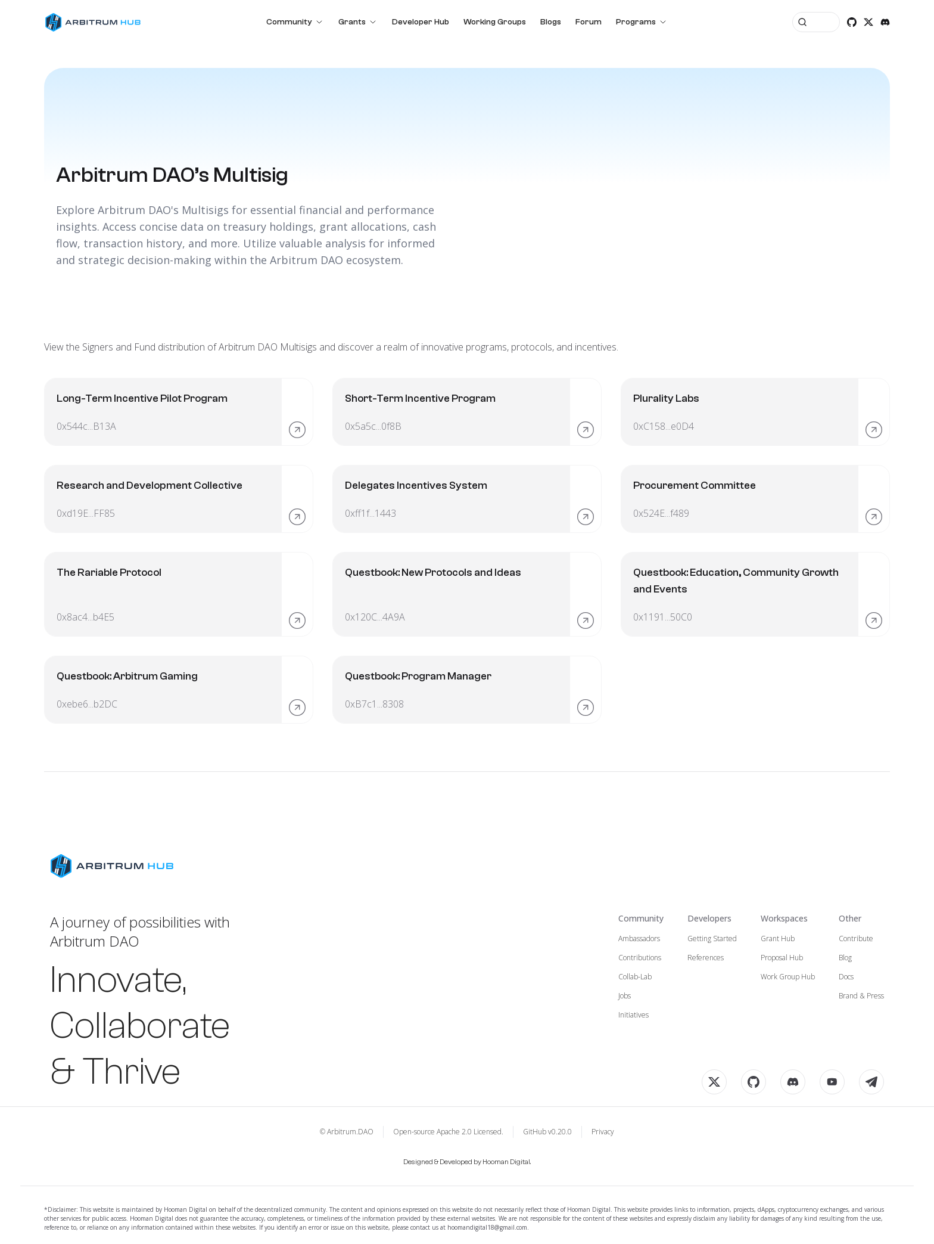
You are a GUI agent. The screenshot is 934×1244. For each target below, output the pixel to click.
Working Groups (494, 22)
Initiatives (633, 1015)
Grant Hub (778, 939)
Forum (588, 22)
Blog (845, 958)
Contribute (856, 939)
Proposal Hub (782, 958)
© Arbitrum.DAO (346, 1132)
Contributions (639, 958)
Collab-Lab (635, 977)
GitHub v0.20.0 (547, 1132)
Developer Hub (420, 22)
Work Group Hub (788, 977)
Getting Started (712, 939)
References (705, 958)
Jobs (624, 996)
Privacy (602, 1132)
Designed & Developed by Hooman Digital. (467, 1162)
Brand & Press (861, 996)
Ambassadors (639, 939)
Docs (846, 977)
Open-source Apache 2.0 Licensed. (448, 1132)
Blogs (550, 22)
